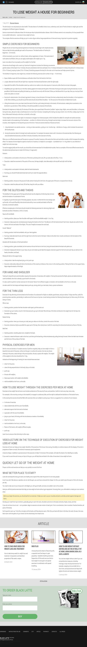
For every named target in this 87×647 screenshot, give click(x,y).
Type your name (7, 595)
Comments (26, 631)
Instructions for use (14, 631)
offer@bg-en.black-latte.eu (6, 639)
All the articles (43, 581)
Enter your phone (7, 604)
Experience (3, 631)
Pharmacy (46, 631)
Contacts (54, 631)
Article (38, 631)
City (33, 631)
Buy (20, 616)
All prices (62, 631)
